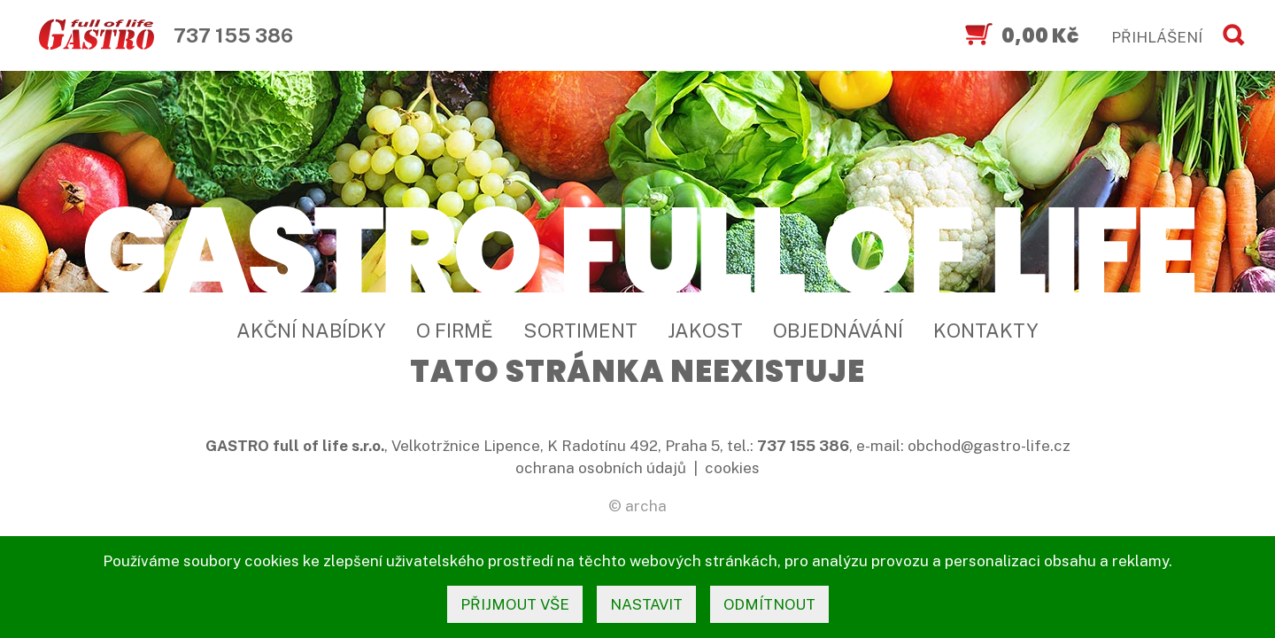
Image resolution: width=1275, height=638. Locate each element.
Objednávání (838, 330)
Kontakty (986, 330)
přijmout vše (514, 604)
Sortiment (580, 330)
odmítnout (769, 604)
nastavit (646, 604)
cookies (732, 468)
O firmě (454, 330)
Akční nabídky (311, 330)
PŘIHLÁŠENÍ (1156, 37)
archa (646, 506)
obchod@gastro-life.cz (989, 446)
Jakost (705, 330)
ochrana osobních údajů (600, 468)
